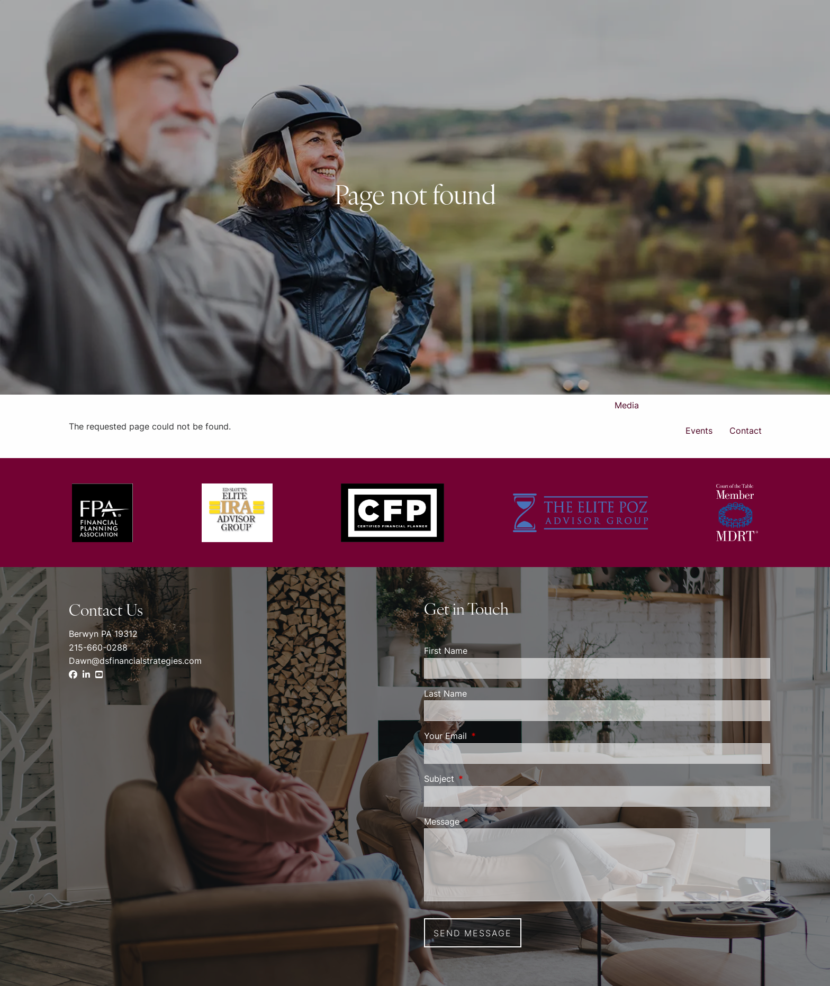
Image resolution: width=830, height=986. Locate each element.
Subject (482, 778)
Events (698, 430)
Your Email (488, 736)
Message (485, 821)
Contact (745, 430)
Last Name (445, 693)
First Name (445, 650)
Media (627, 405)
